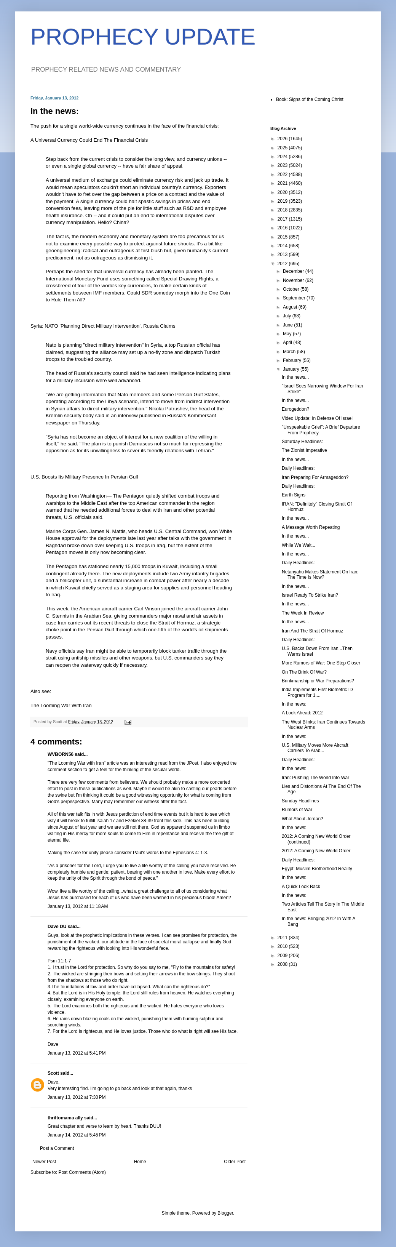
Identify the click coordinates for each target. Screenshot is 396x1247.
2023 (283, 165)
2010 (283, 946)
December (294, 271)
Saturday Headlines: (302, 441)
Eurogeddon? (295, 409)
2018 (283, 210)
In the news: (294, 704)
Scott (53, 1073)
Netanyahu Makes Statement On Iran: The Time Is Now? (320, 574)
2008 (283, 964)
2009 (283, 955)
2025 (283, 147)
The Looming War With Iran (61, 705)
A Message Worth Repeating (311, 527)
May (288, 333)
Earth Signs (293, 495)
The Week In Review (303, 613)
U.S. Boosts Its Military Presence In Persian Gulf (84, 477)
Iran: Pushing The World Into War (315, 777)
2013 (283, 254)
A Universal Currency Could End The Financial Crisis (89, 140)
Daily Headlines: (298, 468)
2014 (283, 245)
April (288, 342)
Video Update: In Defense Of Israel (317, 418)
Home (140, 1161)
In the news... (295, 377)
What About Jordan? (302, 818)
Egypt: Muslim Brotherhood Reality (317, 868)
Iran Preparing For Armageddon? (315, 477)
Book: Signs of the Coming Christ (309, 99)
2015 (283, 237)
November (294, 280)
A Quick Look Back (301, 886)
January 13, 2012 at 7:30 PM (76, 1097)
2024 (283, 156)
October (291, 289)
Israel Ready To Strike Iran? (310, 595)
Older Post (235, 1161)
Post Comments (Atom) (82, 1172)
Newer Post (44, 1161)
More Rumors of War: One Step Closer (321, 663)
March (290, 351)
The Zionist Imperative (304, 450)
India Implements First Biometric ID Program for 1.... (317, 692)
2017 (283, 219)
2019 (283, 201)
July (287, 316)
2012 (283, 263)
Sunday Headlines (300, 801)
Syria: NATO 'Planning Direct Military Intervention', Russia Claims (103, 326)
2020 (283, 192)
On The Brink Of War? (304, 672)
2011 (283, 937)
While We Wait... (298, 545)
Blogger (225, 1213)
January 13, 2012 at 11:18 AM (78, 906)
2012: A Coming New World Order (316, 850)
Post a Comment (57, 1148)
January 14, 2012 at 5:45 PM (76, 1135)
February (292, 360)
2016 (283, 228)
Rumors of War (297, 809)
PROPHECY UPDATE (142, 37)
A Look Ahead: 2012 (302, 713)
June (288, 325)
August (291, 307)
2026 (283, 138)
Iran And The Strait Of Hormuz (312, 631)
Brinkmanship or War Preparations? (318, 681)
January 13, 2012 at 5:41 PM (76, 1053)
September (295, 298)
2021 (283, 183)
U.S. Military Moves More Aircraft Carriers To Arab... (315, 748)
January (291, 369)
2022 (283, 174)
